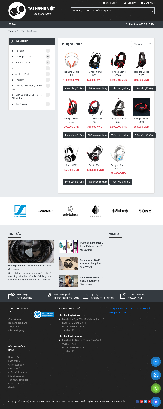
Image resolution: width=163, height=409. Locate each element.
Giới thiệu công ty (17, 319)
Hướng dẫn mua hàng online (16, 359)
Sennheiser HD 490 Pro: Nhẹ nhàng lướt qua (90, 262)
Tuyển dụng (14, 326)
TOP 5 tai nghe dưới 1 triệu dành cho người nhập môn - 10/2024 (91, 245)
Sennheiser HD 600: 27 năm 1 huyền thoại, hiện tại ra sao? (92, 279)
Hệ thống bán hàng (17, 323)
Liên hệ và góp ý (16, 330)
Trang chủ (13, 31)
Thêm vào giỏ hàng (74, 88)
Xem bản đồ (68, 330)
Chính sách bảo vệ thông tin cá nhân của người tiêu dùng (18, 376)
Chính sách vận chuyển (16, 385)
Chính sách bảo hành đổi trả (16, 366)
